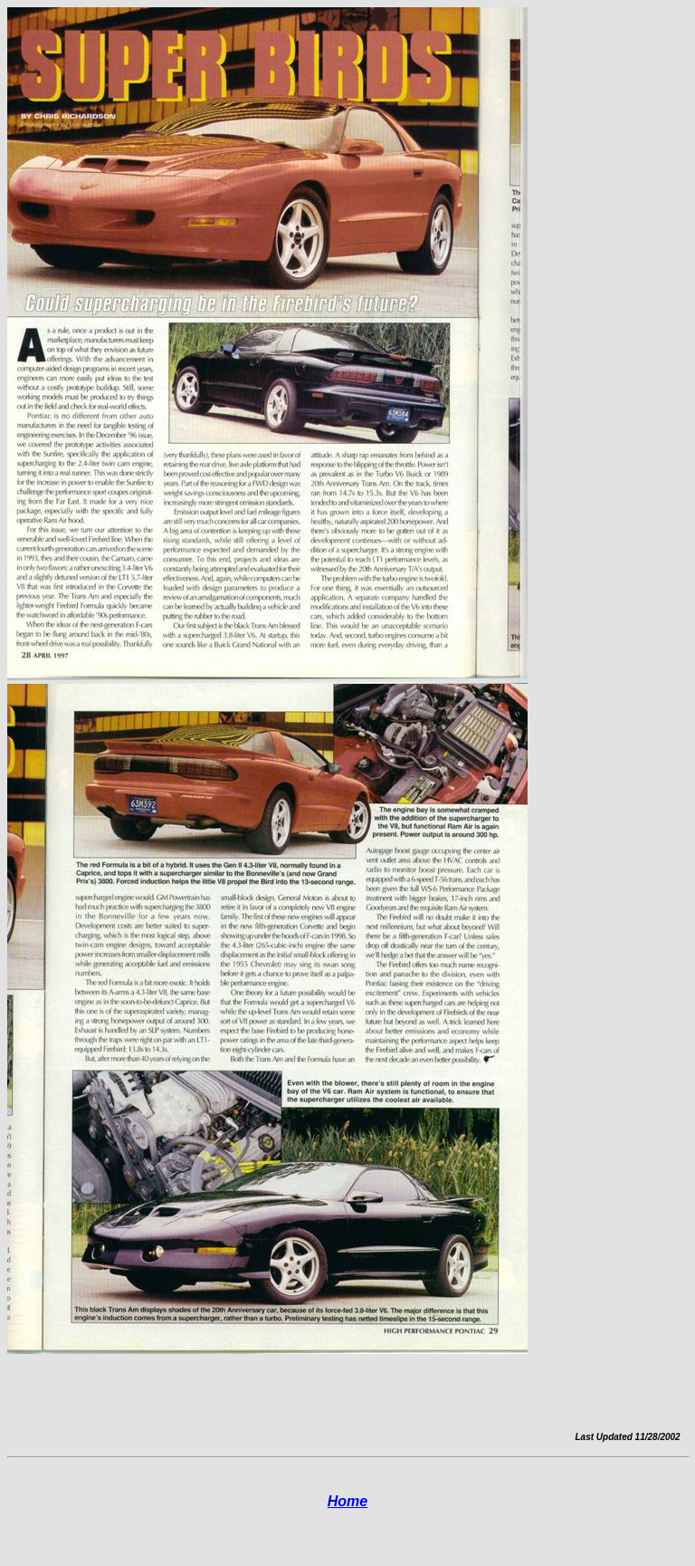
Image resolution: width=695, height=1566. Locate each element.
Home (347, 1501)
